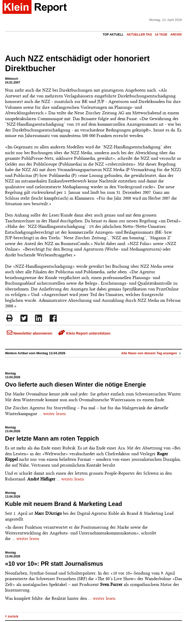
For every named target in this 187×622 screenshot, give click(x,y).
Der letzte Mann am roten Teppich (52, 438)
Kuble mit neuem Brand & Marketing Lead (63, 504)
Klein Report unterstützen (84, 333)
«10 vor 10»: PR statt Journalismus (54, 563)
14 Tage (161, 34)
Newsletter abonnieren (29, 333)
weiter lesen (54, 413)
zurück (11, 616)
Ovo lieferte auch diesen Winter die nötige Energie (75, 384)
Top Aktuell (113, 34)
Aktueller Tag (139, 34)
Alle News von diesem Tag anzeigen (151, 353)
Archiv (176, 34)
